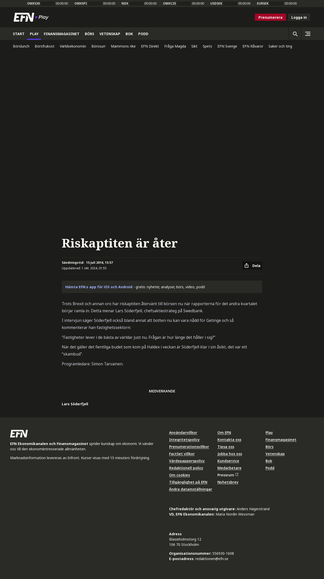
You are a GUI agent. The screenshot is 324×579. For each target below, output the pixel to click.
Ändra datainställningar (190, 489)
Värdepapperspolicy (187, 460)
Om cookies (179, 475)
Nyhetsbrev (227, 482)
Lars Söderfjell (75, 404)
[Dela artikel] (252, 265)
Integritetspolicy (184, 439)
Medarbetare (229, 467)
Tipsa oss (225, 446)
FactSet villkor (182, 453)
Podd (270, 467)
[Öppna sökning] (295, 33)
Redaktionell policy (186, 467)
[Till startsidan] (32, 17)
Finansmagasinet (281, 439)
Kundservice (228, 460)
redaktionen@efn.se (211, 558)
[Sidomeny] (307, 33)
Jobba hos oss (229, 453)
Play (269, 432)
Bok (269, 460)
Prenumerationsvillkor (189, 446)
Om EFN (224, 432)
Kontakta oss (229, 439)
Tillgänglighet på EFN (188, 482)
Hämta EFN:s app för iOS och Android (98, 286)
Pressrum (227, 475)
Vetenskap (275, 453)
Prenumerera (270, 17)
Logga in (299, 17)
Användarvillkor (183, 432)
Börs (269, 446)
